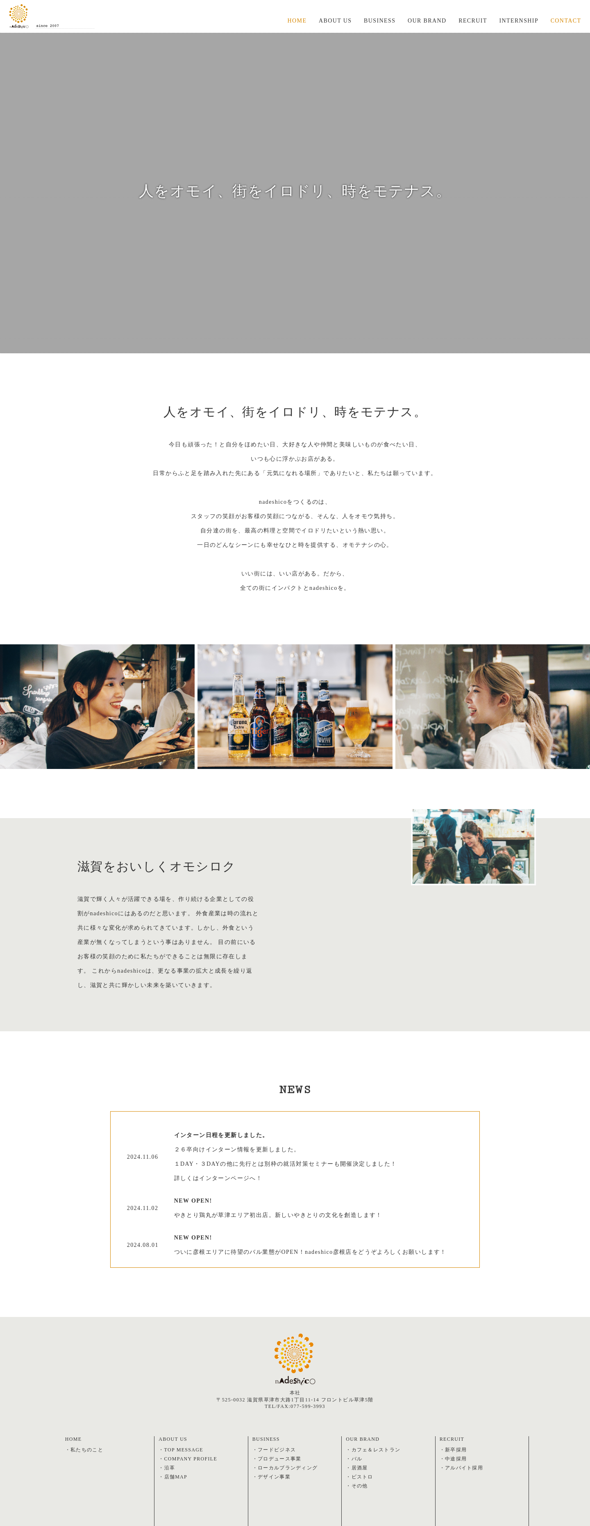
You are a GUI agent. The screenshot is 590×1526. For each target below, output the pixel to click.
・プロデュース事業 (277, 1459)
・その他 (357, 1486)
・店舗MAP (173, 1477)
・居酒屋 (357, 1468)
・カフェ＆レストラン (373, 1450)
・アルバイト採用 (461, 1468)
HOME (296, 21)
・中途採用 (453, 1459)
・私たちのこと (84, 1450)
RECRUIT (473, 21)
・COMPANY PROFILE (188, 1459)
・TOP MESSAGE (181, 1450)
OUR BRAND (427, 21)
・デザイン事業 (271, 1477)
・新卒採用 (453, 1450)
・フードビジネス (274, 1450)
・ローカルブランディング (285, 1468)
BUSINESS (379, 21)
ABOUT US (335, 21)
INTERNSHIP (519, 21)
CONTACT (566, 21)
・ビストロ (359, 1477)
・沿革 (167, 1468)
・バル (354, 1459)
